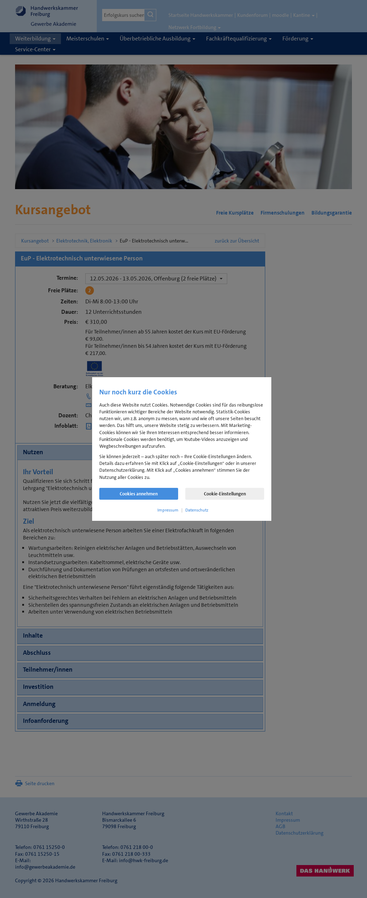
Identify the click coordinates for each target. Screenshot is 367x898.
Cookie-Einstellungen (225, 494)
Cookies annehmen (139, 494)
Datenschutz (196, 510)
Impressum (167, 510)
